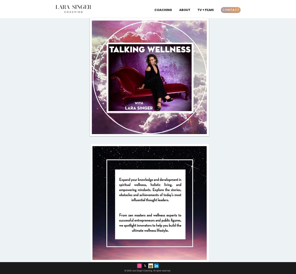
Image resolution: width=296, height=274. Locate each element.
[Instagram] (139, 265)
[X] (145, 265)
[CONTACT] (230, 9)
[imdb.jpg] (150, 265)
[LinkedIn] (156, 265)
